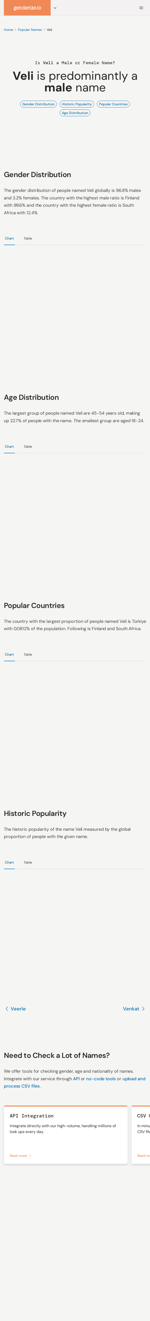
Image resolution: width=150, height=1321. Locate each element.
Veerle (15, 1009)
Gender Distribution (38, 104)
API (77, 1079)
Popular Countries (113, 104)
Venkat (134, 1009)
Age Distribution (75, 113)
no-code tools (101, 1079)
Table (28, 238)
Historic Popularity (77, 104)
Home (8, 29)
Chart (9, 238)
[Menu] (141, 8)
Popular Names (30, 29)
